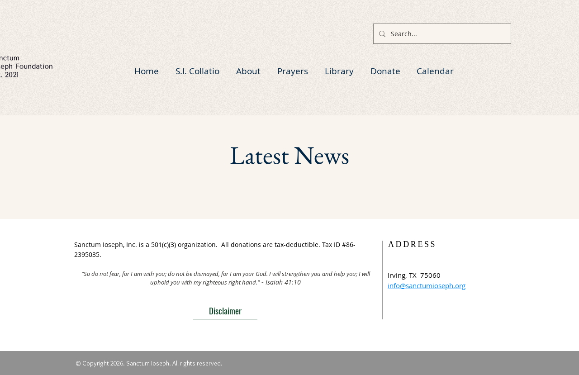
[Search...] (441, 33)
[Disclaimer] (225, 310)
